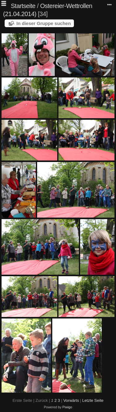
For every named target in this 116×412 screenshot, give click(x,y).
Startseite (23, 5)
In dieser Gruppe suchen (43, 23)
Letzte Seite (93, 400)
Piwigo (67, 407)
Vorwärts (71, 400)
